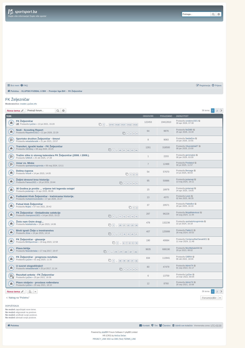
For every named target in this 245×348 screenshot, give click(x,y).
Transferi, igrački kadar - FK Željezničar (39, 146)
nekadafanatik (31, 141)
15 (136, 216)
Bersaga (189, 170)
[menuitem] (24, 85)
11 (120, 216)
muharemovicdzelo (34, 199)
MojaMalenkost (192, 212)
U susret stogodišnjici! (29, 265)
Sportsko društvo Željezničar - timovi (38, 138)
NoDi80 (188, 130)
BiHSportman (31, 242)
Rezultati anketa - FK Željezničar (35, 274)
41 (132, 261)
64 (136, 150)
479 (120, 252)
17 (120, 234)
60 (120, 150)
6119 (112, 124)
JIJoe (27, 233)
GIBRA (188, 257)
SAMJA (28, 158)
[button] (221, 110)
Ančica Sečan (120, 336)
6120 (117, 124)
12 (124, 216)
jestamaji (189, 179)
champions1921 (32, 215)
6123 (135, 124)
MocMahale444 (192, 248)
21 (124, 225)
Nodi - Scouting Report (29, 130)
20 (120, 225)
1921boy (29, 149)
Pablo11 (189, 230)
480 (125, 252)
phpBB (104, 332)
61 (124, 150)
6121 (123, 124)
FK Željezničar (17, 99)
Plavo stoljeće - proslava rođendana (37, 282)
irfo (35, 104)
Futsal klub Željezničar (29, 204)
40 (128, 261)
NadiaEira (189, 138)
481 (130, 252)
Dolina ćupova (24, 170)
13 (128, 216)
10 (136, 243)
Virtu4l (28, 173)
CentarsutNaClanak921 (196, 239)
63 (132, 150)
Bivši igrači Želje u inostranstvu (35, 230)
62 (128, 150)
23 (132, 225)
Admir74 (189, 265)
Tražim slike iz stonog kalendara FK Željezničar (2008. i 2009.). (52, 155)
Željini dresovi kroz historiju (32, 179)
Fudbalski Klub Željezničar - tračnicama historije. (45, 196)
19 (128, 234)
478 (115, 252)
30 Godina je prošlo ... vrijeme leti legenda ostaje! (45, 188)
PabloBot (189, 204)
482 (136, 252)
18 (124, 234)
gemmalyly (190, 155)
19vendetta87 (191, 146)
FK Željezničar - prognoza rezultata (36, 257)
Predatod (189, 163)
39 (124, 261)
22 (128, 225)
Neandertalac (31, 251)
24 (136, 225)
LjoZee (30, 104)
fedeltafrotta (30, 224)
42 (136, 261)
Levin (187, 196)
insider (23, 104)
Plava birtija (23, 248)
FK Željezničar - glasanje (30, 239)
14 (132, 216)
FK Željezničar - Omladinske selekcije (38, 212)
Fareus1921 (31, 182)
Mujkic (28, 206)
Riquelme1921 (32, 132)
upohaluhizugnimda (34, 165)
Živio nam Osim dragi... (30, 221)
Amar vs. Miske (25, 163)
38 (120, 261)
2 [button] (217, 110)
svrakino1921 (191, 121)
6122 (129, 124)
